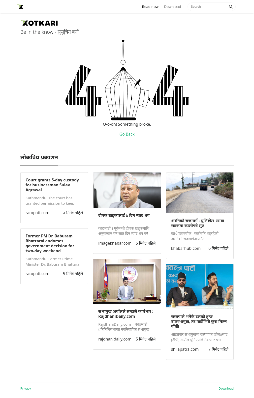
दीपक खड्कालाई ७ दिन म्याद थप (124, 215)
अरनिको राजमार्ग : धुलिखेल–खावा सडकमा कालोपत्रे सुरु (197, 223)
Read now (151, 6)
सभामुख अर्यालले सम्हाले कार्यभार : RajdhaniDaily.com (125, 314)
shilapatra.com (185, 349)
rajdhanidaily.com (114, 339)
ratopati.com (37, 212)
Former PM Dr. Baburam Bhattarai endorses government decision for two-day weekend (50, 243)
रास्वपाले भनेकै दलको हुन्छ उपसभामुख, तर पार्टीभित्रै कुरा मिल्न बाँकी (199, 321)
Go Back (126, 134)
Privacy (25, 388)
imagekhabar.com (114, 243)
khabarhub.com (186, 248)
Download (172, 6)
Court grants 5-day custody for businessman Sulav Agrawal (52, 185)
